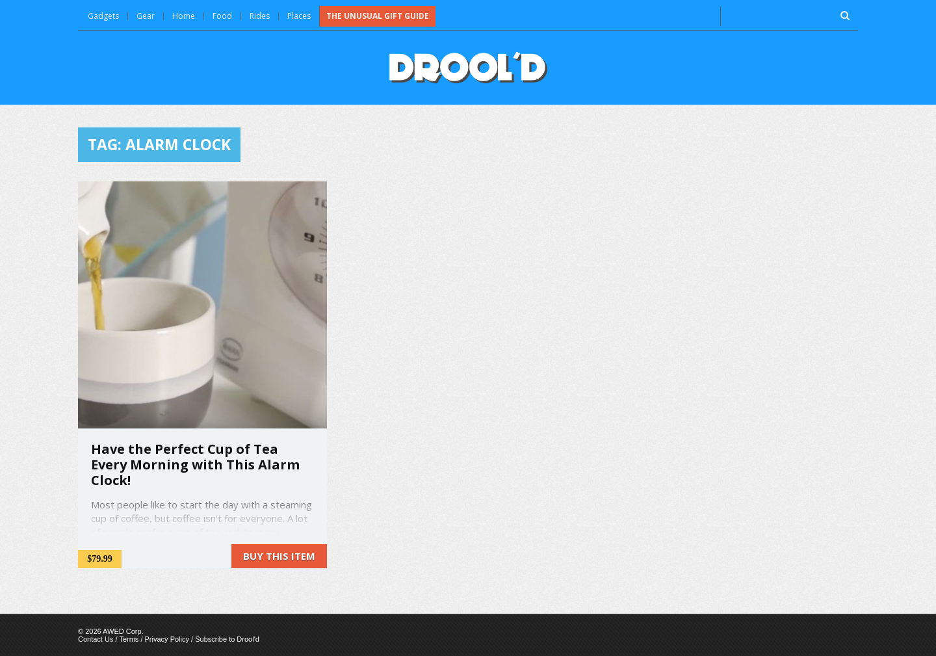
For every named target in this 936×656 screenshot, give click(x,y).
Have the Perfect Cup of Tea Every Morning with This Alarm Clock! (195, 464)
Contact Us (95, 639)
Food (222, 15)
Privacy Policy (167, 639)
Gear (145, 15)
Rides (260, 15)
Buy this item (279, 555)
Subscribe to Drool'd (227, 639)
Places (299, 15)
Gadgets (103, 15)
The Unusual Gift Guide (377, 15)
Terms (128, 639)
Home (183, 15)
